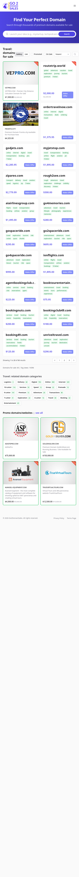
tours (53, 291)
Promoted (38, 54)
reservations (16, 291)
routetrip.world (54, 66)
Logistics (9, 382)
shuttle (21, 239)
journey (57, 74)
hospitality (17, 318)
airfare (46, 156)
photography (56, 211)
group (32, 211)
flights (8, 208)
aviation (59, 156)
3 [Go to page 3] (69, 360)
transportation (11, 156)
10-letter (56, 266)
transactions (48, 115)
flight (53, 156)
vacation (63, 70)
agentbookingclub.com (22, 283)
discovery (47, 186)
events (46, 291)
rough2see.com (54, 175)
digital (61, 112)
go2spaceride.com (56, 231)
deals (56, 115)
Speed (38, 387)
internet (53, 112)
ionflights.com (53, 255)
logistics (16, 183)
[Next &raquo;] (74, 360)
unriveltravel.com (56, 335)
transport (9, 180)
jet (66, 156)
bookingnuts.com (18, 310)
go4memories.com (56, 203)
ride (32, 235)
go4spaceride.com (19, 255)
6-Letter (39, 398)
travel (70, 70)
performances (61, 291)
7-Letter (9, 398)
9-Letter (9, 392)
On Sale (49, 54)
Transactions (56, 392)
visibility (66, 183)
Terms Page (71, 518)
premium (47, 77)
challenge (57, 183)
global (46, 70)
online (46, 112)
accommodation (12, 346)
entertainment (49, 235)
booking (21, 156)
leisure (8, 263)
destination (63, 343)
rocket (8, 239)
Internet (64, 382)
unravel (46, 346)
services (16, 287)
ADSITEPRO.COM (11, 444)
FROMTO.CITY (10, 129)
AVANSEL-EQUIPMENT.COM (16, 487)
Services (25, 387)
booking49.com (17, 335)
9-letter (55, 77)
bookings (47, 266)
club (7, 291)
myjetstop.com (54, 148)
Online (50, 382)
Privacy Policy (59, 518)
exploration (48, 74)
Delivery (23, 382)
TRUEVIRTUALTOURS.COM (53, 487)
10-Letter (10, 387)
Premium (24, 392)
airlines (16, 211)
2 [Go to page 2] (64, 360)
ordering (64, 115)
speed (8, 183)
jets (28, 156)
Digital (37, 382)
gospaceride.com (18, 231)
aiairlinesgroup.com (20, 203)
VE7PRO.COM (10, 88)
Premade (64, 387)
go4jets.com (14, 148)
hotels (19, 343)
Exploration (24, 398)
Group (50, 387)
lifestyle (46, 211)
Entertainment (12, 403)
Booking (66, 398)
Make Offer (65, 94)
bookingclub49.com (57, 310)
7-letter (8, 159)
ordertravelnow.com (57, 107)
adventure (54, 70)
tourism (64, 74)
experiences (67, 211)
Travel (52, 398)
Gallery (19, 54)
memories (47, 214)
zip (22, 183)
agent (24, 291)
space (15, 239)
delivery (18, 180)
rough (46, 180)
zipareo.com (14, 175)
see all (39, 412)
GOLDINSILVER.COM (51, 444)
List (26, 54)
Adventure (39, 392)
